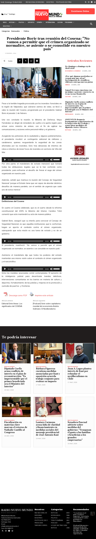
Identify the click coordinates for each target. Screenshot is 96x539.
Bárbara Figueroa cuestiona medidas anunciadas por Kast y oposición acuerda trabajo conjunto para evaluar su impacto (48, 375)
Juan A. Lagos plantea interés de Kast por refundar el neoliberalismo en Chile (79, 373)
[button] (91, 24)
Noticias (68, 130)
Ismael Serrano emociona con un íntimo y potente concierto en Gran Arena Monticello (79, 92)
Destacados (15, 31)
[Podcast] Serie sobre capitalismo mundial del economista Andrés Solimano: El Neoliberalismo (47, 306)
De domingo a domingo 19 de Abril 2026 (78, 67)
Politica (26, 31)
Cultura (68, 96)
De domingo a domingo (73, 71)
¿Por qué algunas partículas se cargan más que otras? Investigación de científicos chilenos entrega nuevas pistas (79, 79)
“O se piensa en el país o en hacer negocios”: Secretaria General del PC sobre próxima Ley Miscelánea (81, 517)
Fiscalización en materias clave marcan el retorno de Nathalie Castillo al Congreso (15, 427)
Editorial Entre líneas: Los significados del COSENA (12, 304)
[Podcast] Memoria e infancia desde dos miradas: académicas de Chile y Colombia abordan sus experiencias (80, 530)
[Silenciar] (51, 159)
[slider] (28, 159)
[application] (32, 159)
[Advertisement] (48, 464)
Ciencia (67, 84)
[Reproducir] (5, 159)
